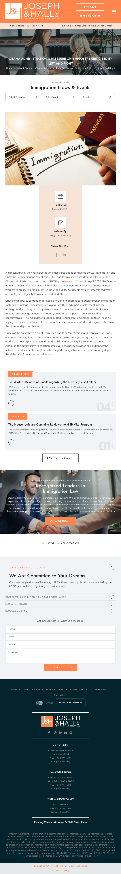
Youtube (66, 733)
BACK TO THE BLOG (59, 458)
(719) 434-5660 (64, 785)
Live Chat (90, 7)
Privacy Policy (91, 855)
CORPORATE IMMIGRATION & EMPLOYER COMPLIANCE (35, 597)
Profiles (16, 689)
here (50, 354)
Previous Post (20, 373)
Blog (89, 689)
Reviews (78, 689)
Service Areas (54, 689)
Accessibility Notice (73, 855)
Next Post (17, 416)
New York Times (73, 281)
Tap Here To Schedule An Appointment (60, 868)
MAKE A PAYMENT (69, 702)
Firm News (101, 689)
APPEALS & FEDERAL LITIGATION (27, 567)
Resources (37, 855)
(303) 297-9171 (34, 25)
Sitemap (48, 855)
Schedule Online (90, 15)
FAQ (68, 689)
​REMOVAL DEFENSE (16, 610)
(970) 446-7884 (64, 808)
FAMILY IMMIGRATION (17, 603)
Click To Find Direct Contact (87, 25)
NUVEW (58, 855)
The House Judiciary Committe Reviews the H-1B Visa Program (50, 424)
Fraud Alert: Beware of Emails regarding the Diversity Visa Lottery (52, 382)
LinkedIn (64, 255)
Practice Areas (33, 689)
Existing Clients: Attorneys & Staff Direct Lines (60, 822)
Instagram (71, 733)
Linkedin (60, 733)
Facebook (50, 733)
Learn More (11, 403)
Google (55, 733)
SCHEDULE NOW (59, 520)
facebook (57, 255)
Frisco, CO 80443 (60, 804)
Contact (59, 694)
